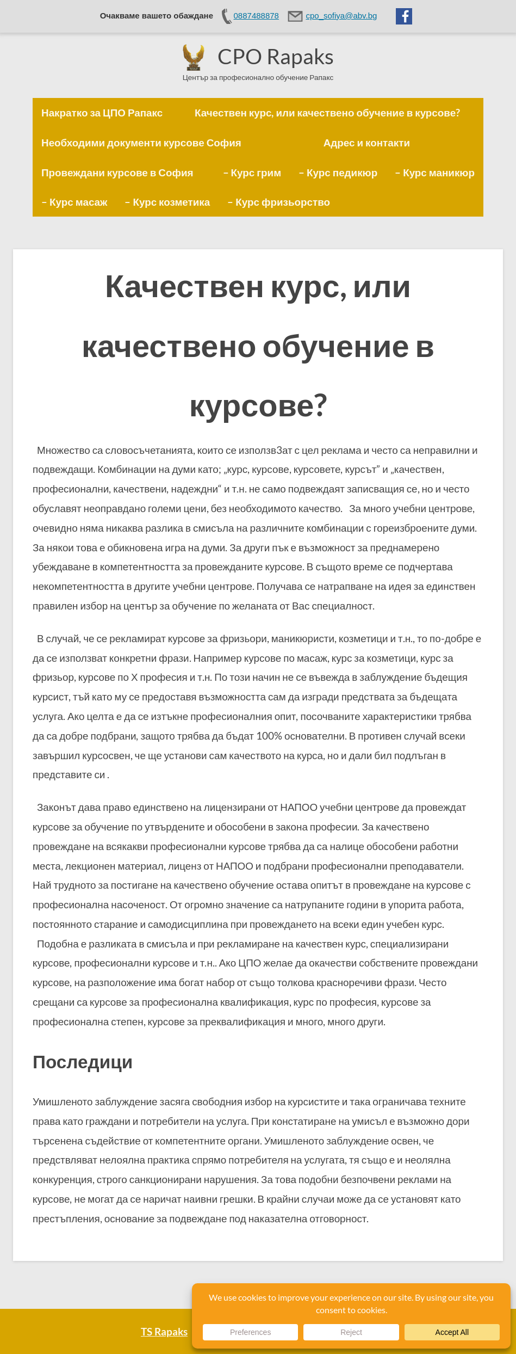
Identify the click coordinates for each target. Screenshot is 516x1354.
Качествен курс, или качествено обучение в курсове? (258, 344)
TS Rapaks (164, 1331)
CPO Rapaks (275, 56)
